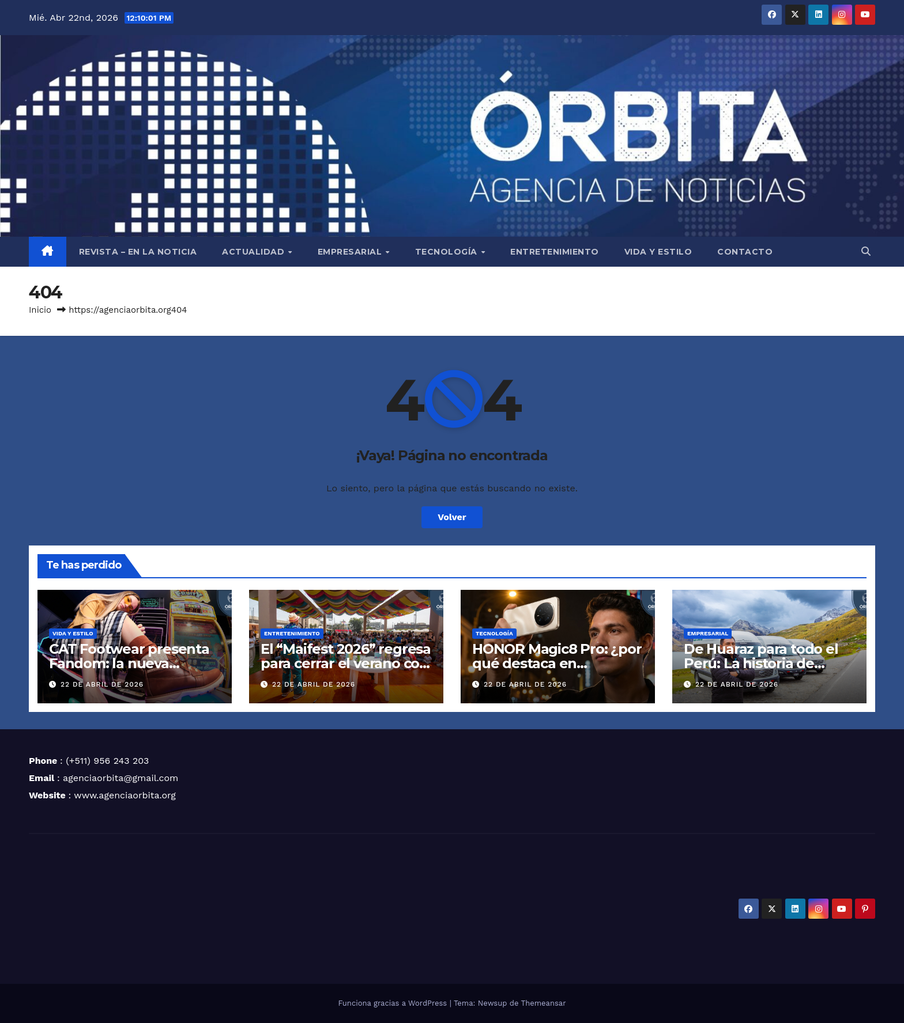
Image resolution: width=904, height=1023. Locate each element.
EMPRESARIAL (351, 252)
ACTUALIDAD (254, 252)
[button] (866, 251)
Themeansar (543, 1003)
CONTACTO (745, 252)
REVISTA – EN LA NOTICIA (138, 252)
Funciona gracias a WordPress (393, 1003)
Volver (452, 517)
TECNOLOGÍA (447, 252)
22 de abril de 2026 (102, 684)
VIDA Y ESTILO (658, 252)
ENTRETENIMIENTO (554, 252)
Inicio (40, 310)
